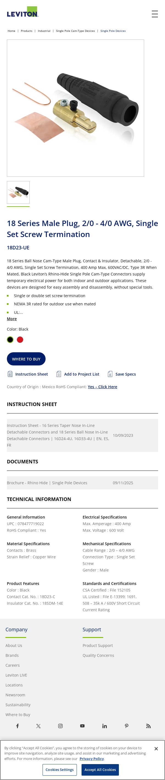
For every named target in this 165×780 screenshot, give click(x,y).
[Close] (156, 749)
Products (26, 31)
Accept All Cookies (100, 769)
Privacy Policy (92, 758)
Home (11, 31)
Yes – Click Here (102, 386)
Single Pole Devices (113, 31)
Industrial (44, 31)
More (12, 318)
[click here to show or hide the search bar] (143, 14)
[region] (82, 760)
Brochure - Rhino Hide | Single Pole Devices (47, 482)
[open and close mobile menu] (155, 14)
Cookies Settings (60, 769)
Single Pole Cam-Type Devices (75, 31)
